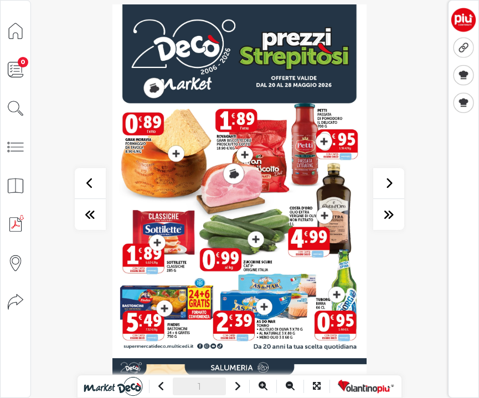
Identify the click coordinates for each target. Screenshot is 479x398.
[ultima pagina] (388, 214)
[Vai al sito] (113, 386)
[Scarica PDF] (15, 223)
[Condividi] (15, 301)
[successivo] (388, 183)
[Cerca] (15, 107)
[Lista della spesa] (15, 69)
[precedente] (90, 183)
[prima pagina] (90, 214)
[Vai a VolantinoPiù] (365, 386)
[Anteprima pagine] (15, 185)
